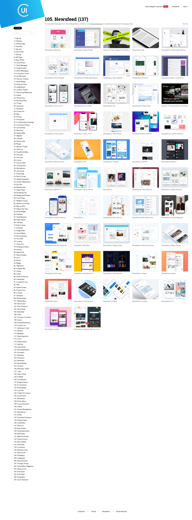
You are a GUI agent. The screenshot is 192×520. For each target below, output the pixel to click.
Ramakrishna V (88, 273)
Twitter (93, 511)
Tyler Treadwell (118, 78)
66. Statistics (18, 214)
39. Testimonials (19, 141)
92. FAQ (16, 285)
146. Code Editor (20, 423)
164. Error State (19, 472)
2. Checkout (18, 41)
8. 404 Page (18, 57)
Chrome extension (96, 24)
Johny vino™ (58, 106)
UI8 (143, 50)
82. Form (17, 258)
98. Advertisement (20, 298)
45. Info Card (18, 157)
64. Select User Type (21, 209)
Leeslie (144, 273)
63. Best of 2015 (19, 206)
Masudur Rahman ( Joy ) (91, 329)
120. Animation (19, 352)
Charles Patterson (177, 134)
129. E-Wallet (18, 377)
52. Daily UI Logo (20, 176)
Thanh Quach (58, 134)
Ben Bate (86, 245)
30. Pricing (17, 117)
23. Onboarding (19, 98)
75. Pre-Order (18, 239)
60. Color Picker (19, 198)
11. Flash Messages (20, 65)
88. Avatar (17, 274)
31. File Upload (19, 119)
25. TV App (17, 103)
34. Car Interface (19, 128)
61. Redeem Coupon (21, 201)
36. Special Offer (19, 133)
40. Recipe (17, 144)
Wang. (115, 301)
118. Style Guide (19, 347)
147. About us (19, 425)
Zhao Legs (57, 273)
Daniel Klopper (59, 78)
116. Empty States (20, 342)
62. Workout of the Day (22, 203)
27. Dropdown (19, 109)
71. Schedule (18, 228)
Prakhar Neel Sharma (178, 50)
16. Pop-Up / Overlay (21, 79)
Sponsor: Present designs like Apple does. (117, 50)
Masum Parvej (59, 162)
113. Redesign (19, 333)
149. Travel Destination (22, 431)
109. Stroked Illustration (22, 323)
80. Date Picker (19, 252)
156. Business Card (20, 450)
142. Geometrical (20, 412)
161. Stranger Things (21, 463)
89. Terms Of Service (21, 277)
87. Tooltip (17, 271)
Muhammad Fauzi (148, 245)
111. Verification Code (21, 328)
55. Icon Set (18, 184)
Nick (55, 301)
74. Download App (20, 236)
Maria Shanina (146, 134)
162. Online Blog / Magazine (23, 466)
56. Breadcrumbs (20, 187)
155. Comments (19, 447)
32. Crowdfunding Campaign (24, 122)
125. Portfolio (18, 366)
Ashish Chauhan (60, 217)
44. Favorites (18, 155)
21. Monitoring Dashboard (23, 92)
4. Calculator (18, 46)
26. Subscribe (18, 106)
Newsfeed (77, 50)
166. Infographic (19, 477)
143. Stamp (18, 415)
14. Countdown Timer (21, 73)
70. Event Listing (19, 225)
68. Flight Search (20, 220)
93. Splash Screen (20, 287)
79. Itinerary (18, 249)
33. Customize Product (22, 125)
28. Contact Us (19, 111)
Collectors (81, 511)
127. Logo (17, 371)
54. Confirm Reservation (22, 182)
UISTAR (144, 162)
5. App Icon (18, 49)
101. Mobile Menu (20, 301)
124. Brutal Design (20, 363)
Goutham (145, 78)
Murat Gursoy (117, 217)
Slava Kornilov (117, 273)
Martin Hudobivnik (177, 78)
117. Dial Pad (18, 344)
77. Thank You (19, 244)
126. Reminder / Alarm (21, 369)
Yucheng (116, 162)
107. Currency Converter (22, 317)
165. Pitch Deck (19, 474)
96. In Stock (18, 293)
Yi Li (172, 301)
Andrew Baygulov (177, 217)
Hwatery (144, 301)
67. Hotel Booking (20, 217)
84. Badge (17, 263)
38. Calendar (18, 138)
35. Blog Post (18, 130)
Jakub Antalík (88, 50)
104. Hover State (19, 309)
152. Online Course (20, 439)
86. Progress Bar (19, 268)
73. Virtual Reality (20, 233)
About (185, 6)
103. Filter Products (20, 306)
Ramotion (57, 50)
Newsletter (175, 6)
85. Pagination (19, 266)
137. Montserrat (19, 398)
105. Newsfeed (19, 312)
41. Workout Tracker (20, 147)
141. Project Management (22, 409)
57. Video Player (19, 190)
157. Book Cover (19, 453)
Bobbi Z (173, 162)
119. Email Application (21, 350)
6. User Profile (18, 52)
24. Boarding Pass (20, 100)
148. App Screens (20, 428)
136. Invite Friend (20, 396)
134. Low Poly (19, 390)
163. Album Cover (20, 469)
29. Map (16, 114)
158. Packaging (19, 455)
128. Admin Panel (20, 374)
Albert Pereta (117, 134)
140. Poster (18, 407)
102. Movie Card (19, 304)
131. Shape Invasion (21, 382)
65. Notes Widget (20, 212)
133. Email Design (20, 388)
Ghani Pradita (88, 189)
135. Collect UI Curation (22, 393)
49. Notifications (19, 168)
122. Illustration (19, 358)
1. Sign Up (17, 38)
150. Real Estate (19, 434)
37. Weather (18, 136)
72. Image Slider (19, 230)
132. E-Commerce (20, 385)
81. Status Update (20, 255)
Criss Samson (88, 301)
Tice (114, 106)
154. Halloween (19, 444)
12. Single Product (20, 68)
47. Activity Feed (19, 163)
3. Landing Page (19, 44)
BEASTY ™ (58, 189)
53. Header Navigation (21, 179)
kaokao (173, 273)
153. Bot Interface (20, 442)
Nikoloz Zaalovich (60, 245)
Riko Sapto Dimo (147, 217)
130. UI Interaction (20, 379)
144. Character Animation (22, 417)
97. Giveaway (18, 295)
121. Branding (19, 355)
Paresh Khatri (146, 106)
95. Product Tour (19, 290)
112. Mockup (18, 331)
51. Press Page (19, 174)
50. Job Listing (19, 171)
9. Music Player (19, 60)
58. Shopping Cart (20, 193)
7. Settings (17, 54)
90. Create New (19, 279)
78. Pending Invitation (21, 247)
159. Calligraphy (19, 458)
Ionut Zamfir (87, 106)
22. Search (17, 95)
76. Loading (18, 241)
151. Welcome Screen (21, 436)
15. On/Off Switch (20, 76)
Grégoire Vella (117, 245)
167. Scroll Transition (21, 480)
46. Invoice (17, 160)
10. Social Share (19, 63)
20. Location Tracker (21, 90)
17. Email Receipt (20, 82)
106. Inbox (17, 314)
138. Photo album (20, 401)
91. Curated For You (21, 282)
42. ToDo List (18, 149)
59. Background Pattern (22, 195)
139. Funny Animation (21, 404)
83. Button (17, 260)
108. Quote (18, 320)
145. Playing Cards (20, 420)
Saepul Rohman (176, 189)
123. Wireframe (19, 360)
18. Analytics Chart (20, 84)
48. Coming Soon (20, 165)
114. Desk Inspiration (21, 336)
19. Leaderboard (19, 87)
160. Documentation (21, 461)
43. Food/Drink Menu (21, 152)
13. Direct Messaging (21, 71)
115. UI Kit (17, 339)
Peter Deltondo (147, 189)
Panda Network (121, 511)
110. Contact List (20, 325)
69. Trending (18, 222)
